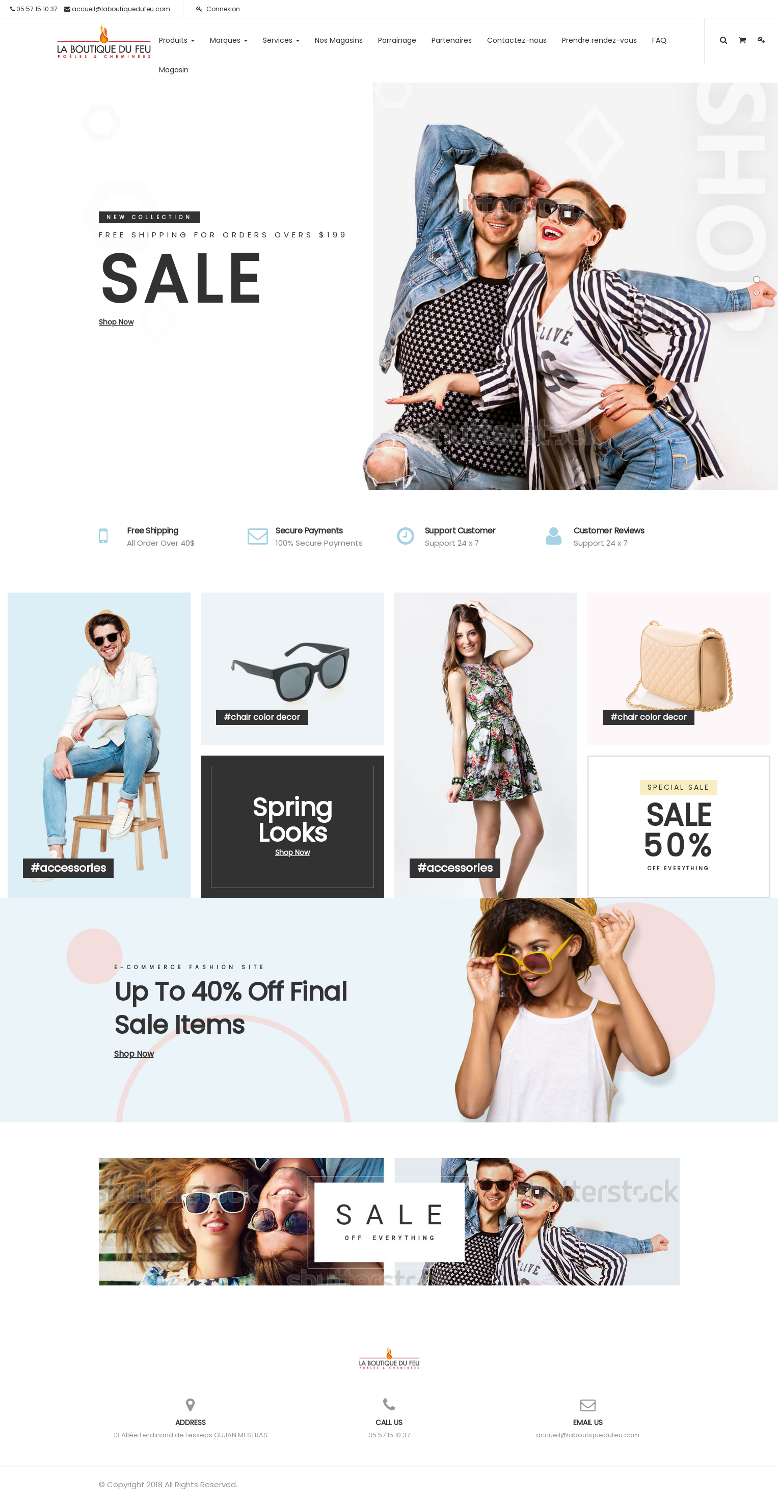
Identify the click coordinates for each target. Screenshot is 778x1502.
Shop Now (116, 322)
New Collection (149, 217)
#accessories (68, 868)
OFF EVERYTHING (679, 868)
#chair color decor (262, 717)
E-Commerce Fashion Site (190, 967)
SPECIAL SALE (679, 787)
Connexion (218, 9)
